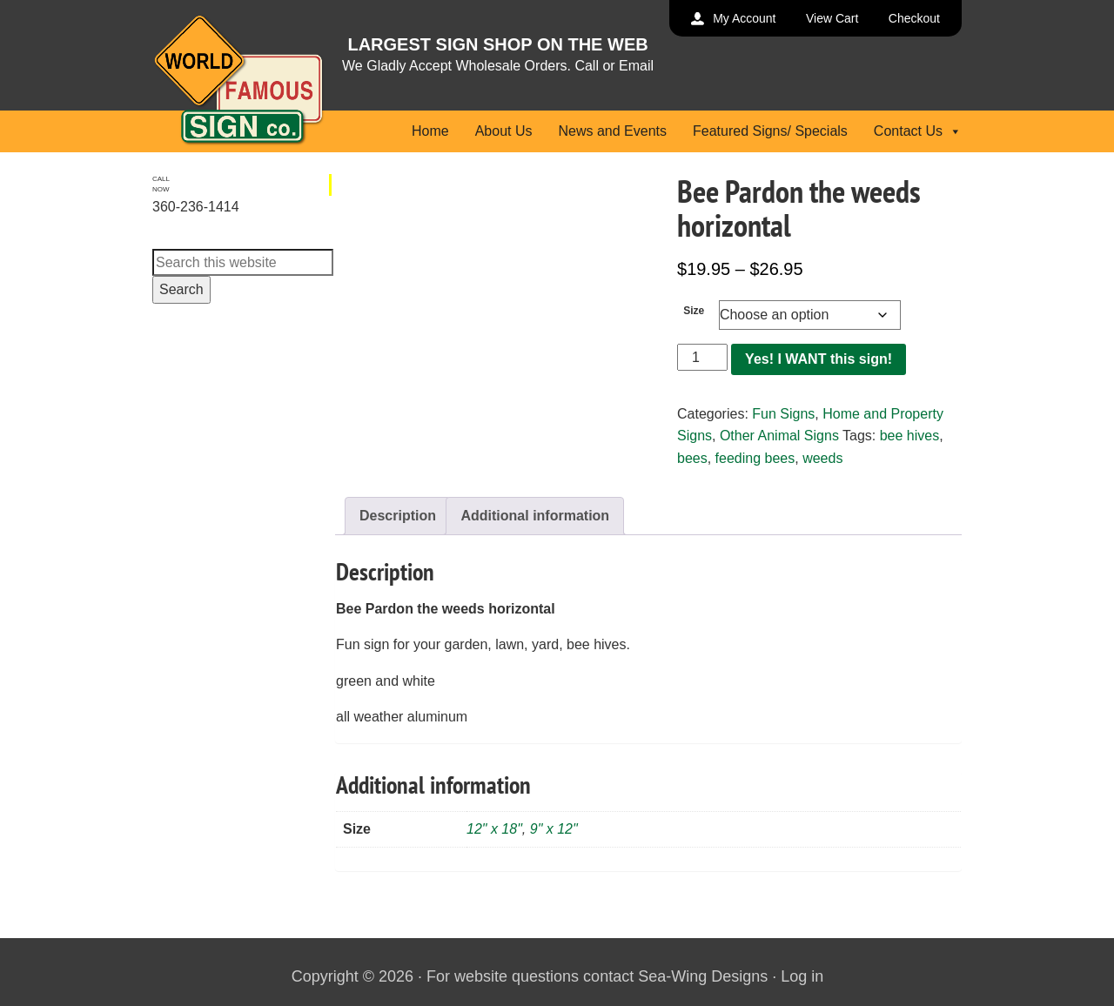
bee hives (910, 435)
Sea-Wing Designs (703, 976)
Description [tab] (397, 515)
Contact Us (918, 131)
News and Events (612, 131)
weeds (822, 458)
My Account (744, 18)
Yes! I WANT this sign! (818, 359)
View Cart (832, 18)
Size (693, 311)
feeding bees (755, 458)
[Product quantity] (702, 358)
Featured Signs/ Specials (770, 131)
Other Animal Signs (779, 435)
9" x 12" (554, 829)
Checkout (914, 18)
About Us (504, 131)
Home (430, 131)
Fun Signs (783, 413)
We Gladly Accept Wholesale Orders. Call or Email (498, 65)
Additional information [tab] (534, 515)
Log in (802, 976)
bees (692, 458)
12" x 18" (494, 829)
